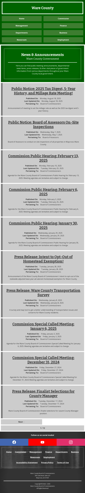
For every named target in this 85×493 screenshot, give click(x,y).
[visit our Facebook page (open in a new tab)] (14, 442)
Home (21, 18)
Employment (49, 457)
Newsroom (22, 40)
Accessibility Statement (27, 462)
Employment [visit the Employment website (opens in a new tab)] (63, 40)
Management (22, 25)
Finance (63, 25)
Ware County (42, 8)
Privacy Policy (47, 462)
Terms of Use (63, 462)
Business (63, 33)
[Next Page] (21, 422)
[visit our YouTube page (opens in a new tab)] (42, 442)
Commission (63, 18)
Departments (22, 33)
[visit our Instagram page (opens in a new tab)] (71, 442)
